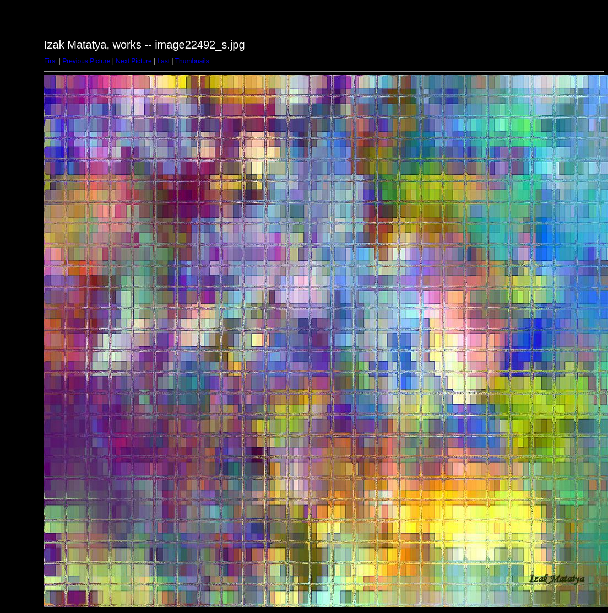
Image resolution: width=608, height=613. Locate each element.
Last (163, 61)
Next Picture (133, 61)
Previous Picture (86, 61)
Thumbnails (192, 61)
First (50, 61)
